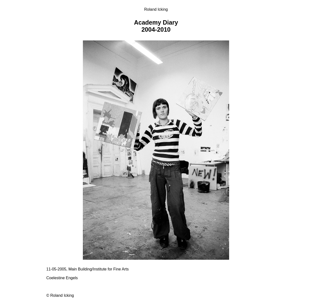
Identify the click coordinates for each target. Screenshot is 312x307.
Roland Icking (156, 9)
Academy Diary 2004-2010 (156, 26)
